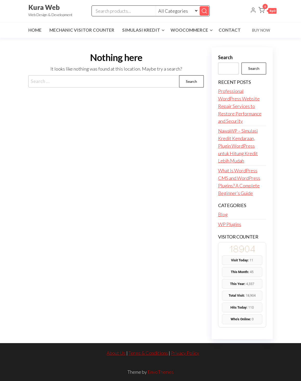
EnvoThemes (161, 372)
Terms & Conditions (148, 353)
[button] (267, 11)
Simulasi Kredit (141, 30)
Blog (223, 214)
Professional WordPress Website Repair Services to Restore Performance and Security (239, 106)
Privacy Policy (185, 353)
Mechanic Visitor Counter (81, 30)
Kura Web (44, 7)
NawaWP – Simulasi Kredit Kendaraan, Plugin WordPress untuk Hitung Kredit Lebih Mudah (238, 146)
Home (35, 30)
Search (225, 57)
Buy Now (261, 30)
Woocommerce (189, 30)
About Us (116, 353)
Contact (230, 30)
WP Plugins (229, 224)
